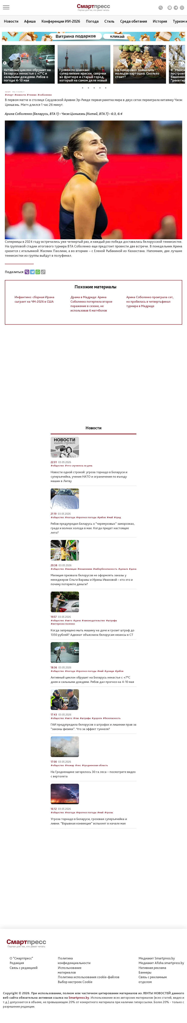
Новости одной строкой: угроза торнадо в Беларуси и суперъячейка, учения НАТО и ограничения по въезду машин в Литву (89, 506)
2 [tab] (90, 87)
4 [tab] (101, 87)
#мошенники (84, 599)
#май (110, 547)
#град (117, 547)
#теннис (32, 124)
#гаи (76, 748)
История (160, 21)
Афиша (30, 21)
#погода (70, 547)
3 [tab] (95, 87)
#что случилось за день (78, 495)
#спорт (9, 124)
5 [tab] (107, 87)
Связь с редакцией (24, 991)
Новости (11, 21)
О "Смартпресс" (21, 982)
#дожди (109, 701)
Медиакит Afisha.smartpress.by (161, 987)
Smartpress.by (79, 1021)
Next (182, 63)
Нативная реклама (152, 991)
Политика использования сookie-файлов (88, 1000)
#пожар (69, 795)
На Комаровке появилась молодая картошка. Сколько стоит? (137, 73)
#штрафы (111, 650)
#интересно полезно (63, 654)
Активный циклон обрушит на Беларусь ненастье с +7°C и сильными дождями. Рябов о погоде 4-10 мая (27, 75)
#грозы (108, 842)
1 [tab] (84, 87)
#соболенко (45, 124)
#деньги (123, 599)
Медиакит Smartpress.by (156, 982)
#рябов (101, 547)
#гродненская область (95, 795)
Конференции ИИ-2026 (60, 21)
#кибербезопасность (105, 599)
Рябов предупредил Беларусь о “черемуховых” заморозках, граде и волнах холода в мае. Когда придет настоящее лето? (93, 558)
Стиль (109, 21)
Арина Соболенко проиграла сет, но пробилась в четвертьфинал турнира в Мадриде (150, 331)
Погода (92, 21)
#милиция (70, 599)
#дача (132, 599)
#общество (57, 495)
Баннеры (144, 996)
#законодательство (93, 650)
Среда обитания (133, 21)
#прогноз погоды (86, 547)
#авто (68, 650)
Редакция (17, 987)
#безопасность (112, 748)
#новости (20, 124)
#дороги (97, 748)
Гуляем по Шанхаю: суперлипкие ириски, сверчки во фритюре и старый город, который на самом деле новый (83, 75)
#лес (78, 795)
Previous (5, 63)
